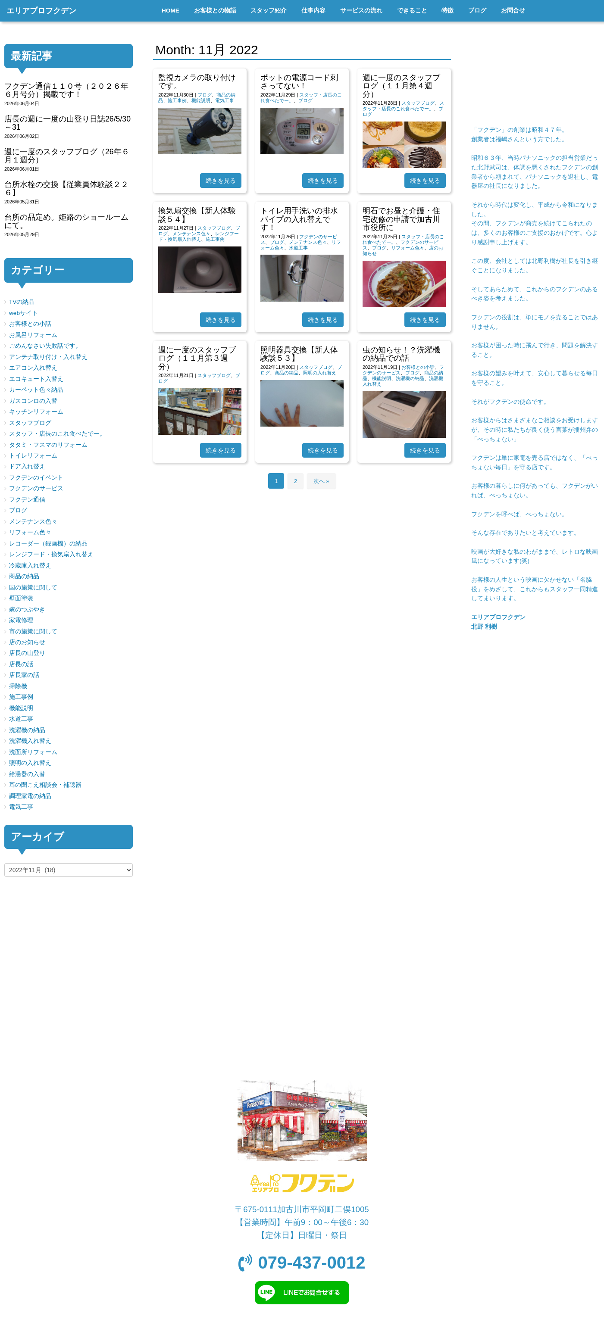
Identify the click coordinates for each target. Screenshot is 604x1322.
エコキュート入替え (36, 379)
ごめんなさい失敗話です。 (45, 346)
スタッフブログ (418, 103)
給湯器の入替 (27, 774)
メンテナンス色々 (191, 233)
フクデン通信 (27, 499)
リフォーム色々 (407, 247)
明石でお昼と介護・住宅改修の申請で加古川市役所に (401, 219)
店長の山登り (27, 653)
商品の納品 (286, 372)
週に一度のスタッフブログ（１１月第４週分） (401, 86)
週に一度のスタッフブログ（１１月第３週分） (197, 358)
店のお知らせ (27, 642)
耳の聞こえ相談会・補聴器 (45, 785)
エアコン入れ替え (33, 368)
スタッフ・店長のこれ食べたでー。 (403, 105)
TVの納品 (21, 302)
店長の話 (21, 664)
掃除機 (18, 686)
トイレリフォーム (33, 455)
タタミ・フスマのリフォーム (48, 445)
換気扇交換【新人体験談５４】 (197, 214)
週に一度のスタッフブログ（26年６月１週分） (66, 155)
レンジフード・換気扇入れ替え (198, 236)
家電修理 (21, 620)
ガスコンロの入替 (33, 401)
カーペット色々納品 (36, 390)
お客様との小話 (418, 367)
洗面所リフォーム (33, 752)
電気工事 (224, 100)
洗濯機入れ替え (30, 741)
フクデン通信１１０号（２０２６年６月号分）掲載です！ (66, 90)
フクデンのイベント (36, 477)
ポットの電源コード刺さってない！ (299, 81)
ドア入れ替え (27, 466)
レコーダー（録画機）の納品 (48, 543)
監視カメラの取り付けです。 (197, 81)
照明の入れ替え (319, 372)
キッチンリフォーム (36, 411)
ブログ (204, 94)
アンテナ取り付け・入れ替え (48, 357)
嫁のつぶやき (27, 609)
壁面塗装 (21, 598)
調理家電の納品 (30, 796)
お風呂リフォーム (33, 335)
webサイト (23, 313)
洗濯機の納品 (410, 378)
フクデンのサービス (36, 488)
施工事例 (177, 100)
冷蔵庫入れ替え (30, 565)
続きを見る (221, 180)
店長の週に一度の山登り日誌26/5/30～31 (67, 123)
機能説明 (200, 100)
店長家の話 (24, 675)
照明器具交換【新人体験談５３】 (299, 354)
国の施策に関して (33, 587)
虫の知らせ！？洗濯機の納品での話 (401, 354)
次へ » (321, 481)
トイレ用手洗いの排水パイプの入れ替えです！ (299, 219)
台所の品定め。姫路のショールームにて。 (66, 221)
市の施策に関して (33, 631)
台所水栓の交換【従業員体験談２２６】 (66, 188)
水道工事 (298, 247)
